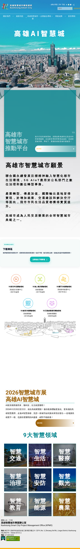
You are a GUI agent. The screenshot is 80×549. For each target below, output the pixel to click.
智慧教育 (15, 504)
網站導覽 (54, 4)
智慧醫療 (64, 455)
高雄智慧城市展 (32, 17)
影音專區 (71, 16)
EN (60, 4)
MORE (39, 149)
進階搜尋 (77, 8)
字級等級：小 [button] (66, 4)
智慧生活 (40, 455)
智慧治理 (15, 479)
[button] (71, 8)
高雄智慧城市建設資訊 (17, 6)
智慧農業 (64, 504)
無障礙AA (13, 538)
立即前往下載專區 (40, 259)
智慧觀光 (64, 479)
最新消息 (19, 16)
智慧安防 (40, 479)
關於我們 (6, 16)
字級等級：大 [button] (71, 4)
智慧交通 (15, 455)
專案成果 (58, 16)
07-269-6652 (9, 535)
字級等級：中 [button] (68, 4)
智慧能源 (40, 504)
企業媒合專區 (45, 16)
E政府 (3, 538)
